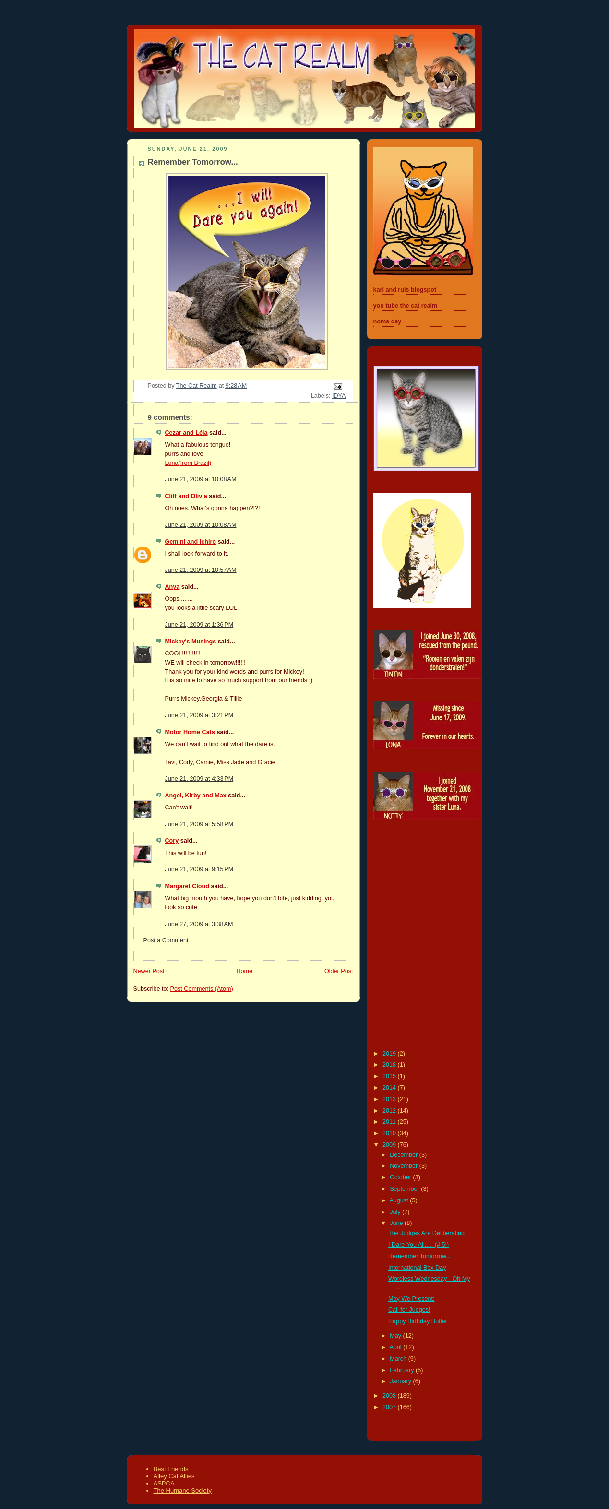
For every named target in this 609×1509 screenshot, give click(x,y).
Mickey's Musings (190, 641)
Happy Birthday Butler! (418, 1321)
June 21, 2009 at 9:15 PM (199, 869)
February (403, 1370)
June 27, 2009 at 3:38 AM (199, 924)
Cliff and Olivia (186, 496)
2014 (390, 1087)
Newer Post (149, 971)
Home (244, 971)
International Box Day (417, 1267)
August (399, 1200)
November (404, 1166)
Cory (172, 840)
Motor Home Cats (190, 732)
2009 (390, 1144)
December (404, 1155)
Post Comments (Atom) (201, 989)
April (396, 1347)
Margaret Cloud (187, 886)
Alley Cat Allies (174, 1476)
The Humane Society (183, 1490)
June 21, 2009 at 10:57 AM (201, 570)
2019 (390, 1053)
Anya (172, 586)
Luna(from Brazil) (188, 463)
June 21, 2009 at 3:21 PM (199, 715)
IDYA (339, 395)
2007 (390, 1407)
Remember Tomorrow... (419, 1256)
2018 (390, 1064)
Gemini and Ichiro (190, 541)
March (399, 1358)
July (396, 1212)
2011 (390, 1121)
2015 (390, 1076)
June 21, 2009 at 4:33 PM (199, 778)
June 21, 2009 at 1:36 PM (199, 624)
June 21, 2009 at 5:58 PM (199, 824)
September (405, 1189)
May (396, 1335)
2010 (390, 1133)
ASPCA (164, 1483)
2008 (390, 1395)
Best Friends (171, 1469)
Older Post (338, 971)
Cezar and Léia (186, 432)
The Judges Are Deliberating (426, 1233)
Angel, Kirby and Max (196, 795)
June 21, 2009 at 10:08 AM (201, 479)
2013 (390, 1099)
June (397, 1223)
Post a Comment (166, 940)
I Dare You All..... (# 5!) (418, 1244)
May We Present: (411, 1298)
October (401, 1177)
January (401, 1381)
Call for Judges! (409, 1310)
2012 (390, 1110)
